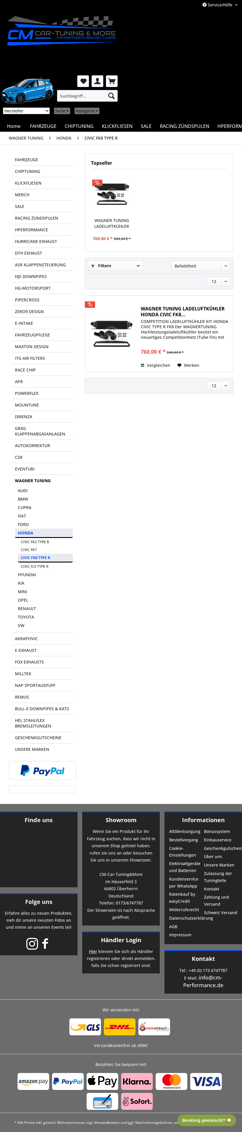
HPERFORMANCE (31, 229)
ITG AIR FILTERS (30, 358)
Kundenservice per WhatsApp (183, 882)
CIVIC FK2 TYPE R (35, 541)
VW (21, 625)
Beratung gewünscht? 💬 (206, 1120)
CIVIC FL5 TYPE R (35, 566)
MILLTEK (23, 673)
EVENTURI (25, 469)
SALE (19, 206)
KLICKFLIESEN (28, 183)
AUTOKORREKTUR (32, 445)
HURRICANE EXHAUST (36, 241)
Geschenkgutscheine (221, 848)
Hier (93, 951)
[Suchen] (111, 96)
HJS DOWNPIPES (31, 276)
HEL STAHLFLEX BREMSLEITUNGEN (33, 723)
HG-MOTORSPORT (33, 288)
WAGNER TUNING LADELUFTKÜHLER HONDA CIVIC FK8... (112, 223)
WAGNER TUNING (33, 480)
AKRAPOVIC (26, 638)
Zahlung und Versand (216, 900)
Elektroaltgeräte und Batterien (184, 867)
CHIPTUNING (27, 171)
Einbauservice (217, 840)
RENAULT (27, 608)
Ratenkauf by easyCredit (182, 897)
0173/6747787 (129, 903)
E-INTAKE (24, 323)
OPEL (23, 600)
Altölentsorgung (184, 831)
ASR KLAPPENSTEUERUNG (40, 265)
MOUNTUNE (27, 405)
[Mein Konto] (97, 81)
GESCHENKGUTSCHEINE (38, 737)
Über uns (213, 856)
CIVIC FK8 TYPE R (35, 557)
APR (19, 381)
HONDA (25, 533)
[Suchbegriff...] (87, 96)
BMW (23, 499)
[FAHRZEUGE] (43, 126)
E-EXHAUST (26, 650)
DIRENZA (23, 416)
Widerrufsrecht (184, 909)
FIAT (22, 516)
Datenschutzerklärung (186, 918)
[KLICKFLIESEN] (117, 126)
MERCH (22, 194)
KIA (21, 583)
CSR (19, 457)
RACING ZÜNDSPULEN (36, 218)
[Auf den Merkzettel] (188, 365)
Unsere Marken (219, 865)
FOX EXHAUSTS (29, 662)
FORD (23, 524)
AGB (173, 926)
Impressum (180, 934)
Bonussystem (217, 831)
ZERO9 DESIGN (29, 311)
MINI (22, 591)
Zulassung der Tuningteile (218, 877)
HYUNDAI (27, 574)
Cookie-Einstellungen (182, 851)
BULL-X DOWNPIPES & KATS (42, 708)
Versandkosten (107, 1122)
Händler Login (121, 940)
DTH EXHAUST (28, 253)
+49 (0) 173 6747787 (208, 970)
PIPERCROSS (27, 300)
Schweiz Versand (220, 912)
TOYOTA (26, 617)
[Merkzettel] (83, 81)
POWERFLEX (26, 393)
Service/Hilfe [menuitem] (218, 5)
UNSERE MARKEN (32, 749)
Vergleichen (155, 365)
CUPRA (24, 507)
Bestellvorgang (183, 840)
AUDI (23, 490)
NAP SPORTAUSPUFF (35, 685)
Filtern (101, 265)
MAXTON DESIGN (32, 346)
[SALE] (146, 126)
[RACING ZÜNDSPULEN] (184, 126)
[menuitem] (87, 96)
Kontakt (211, 889)
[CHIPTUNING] (79, 126)
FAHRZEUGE (26, 159)
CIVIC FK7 (29, 549)
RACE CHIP (25, 370)
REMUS (22, 697)
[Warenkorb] (112, 81)
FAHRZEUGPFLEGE (32, 335)
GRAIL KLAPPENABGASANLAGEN (40, 431)
